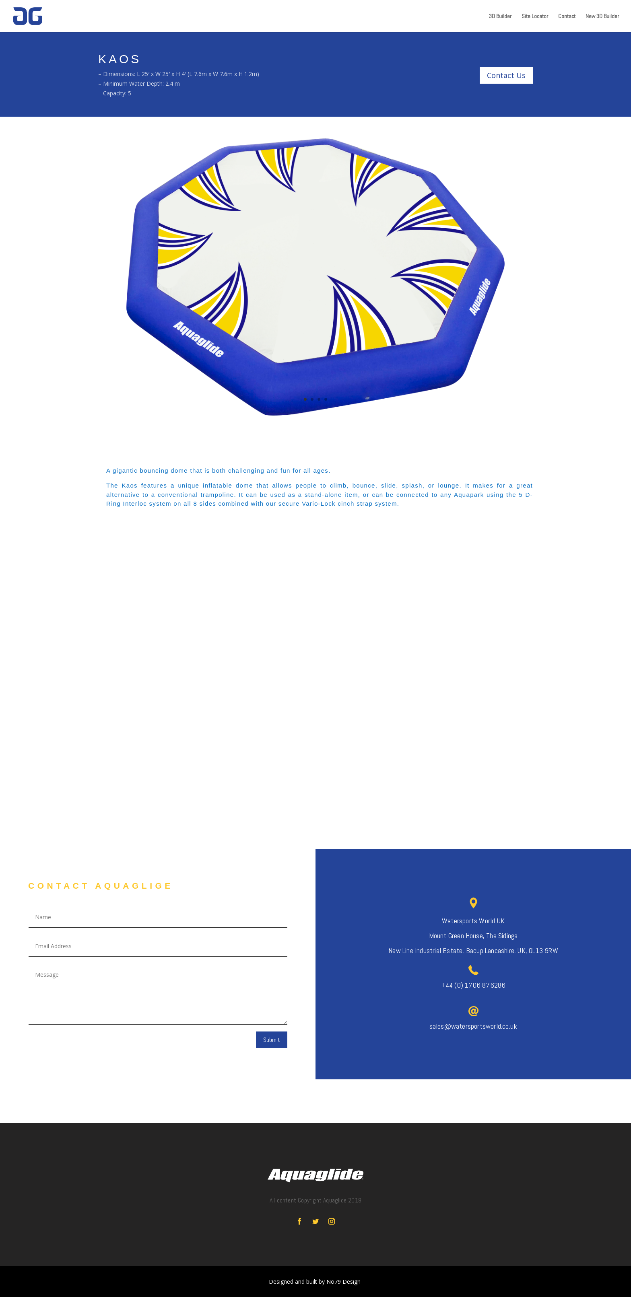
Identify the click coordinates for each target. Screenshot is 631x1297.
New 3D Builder (602, 16)
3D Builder (500, 16)
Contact (566, 16)
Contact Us (506, 75)
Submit (271, 1040)
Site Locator (535, 16)
